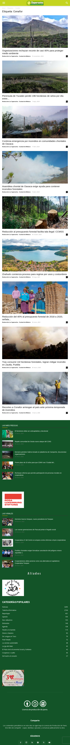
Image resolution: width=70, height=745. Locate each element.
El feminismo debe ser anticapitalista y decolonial (31, 431)
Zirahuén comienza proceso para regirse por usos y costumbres (34, 274)
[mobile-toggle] (3, 3)
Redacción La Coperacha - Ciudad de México (16, 56)
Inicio (3, 8)
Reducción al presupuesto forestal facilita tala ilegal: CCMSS (33, 231)
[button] (67, 3)
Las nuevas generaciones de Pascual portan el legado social (35, 529)
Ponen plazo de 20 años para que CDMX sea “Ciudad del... (35, 462)
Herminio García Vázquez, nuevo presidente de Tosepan (34, 519)
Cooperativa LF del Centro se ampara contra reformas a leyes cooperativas (40, 540)
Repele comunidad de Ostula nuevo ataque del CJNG (33, 441)
